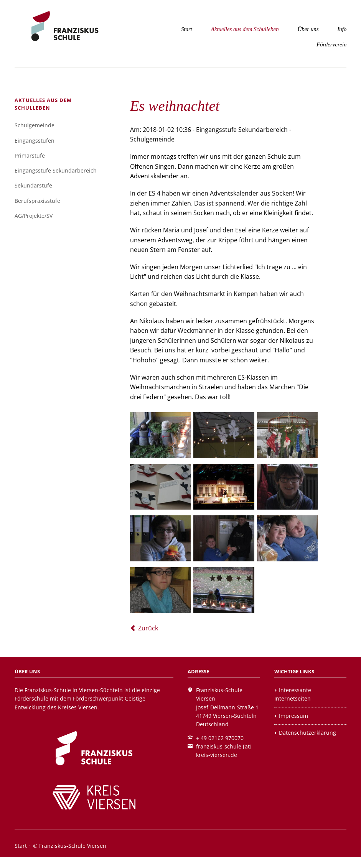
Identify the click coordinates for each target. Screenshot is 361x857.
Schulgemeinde (34, 125)
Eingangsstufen (34, 140)
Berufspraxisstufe (37, 200)
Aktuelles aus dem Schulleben (245, 29)
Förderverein (331, 44)
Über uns (307, 29)
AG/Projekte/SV (34, 215)
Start (186, 29)
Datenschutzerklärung (307, 732)
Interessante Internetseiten (292, 694)
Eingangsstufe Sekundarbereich (56, 170)
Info (341, 29)
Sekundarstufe (33, 185)
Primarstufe (30, 155)
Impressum (293, 715)
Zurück (148, 628)
